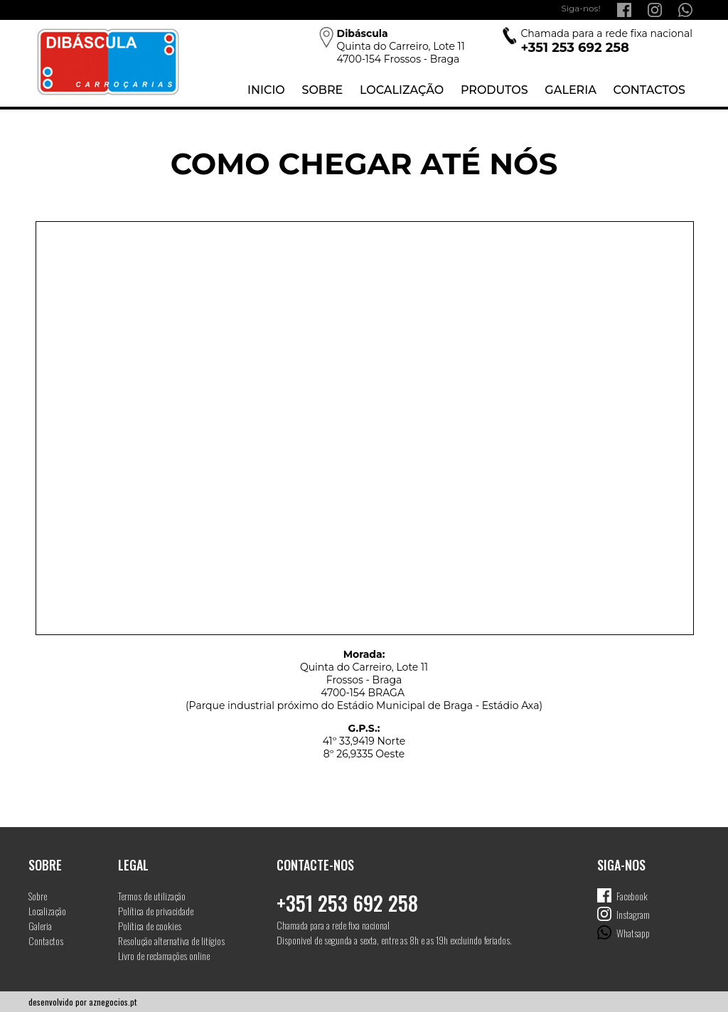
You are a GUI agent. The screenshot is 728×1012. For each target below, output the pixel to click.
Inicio (266, 90)
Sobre (322, 90)
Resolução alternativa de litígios (171, 940)
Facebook (632, 895)
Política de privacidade (155, 910)
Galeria (570, 90)
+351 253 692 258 (347, 902)
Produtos (494, 90)
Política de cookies (149, 925)
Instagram (633, 914)
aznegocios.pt (112, 1002)
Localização (402, 90)
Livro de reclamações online (164, 955)
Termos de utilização (152, 895)
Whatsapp (633, 932)
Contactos (649, 90)
